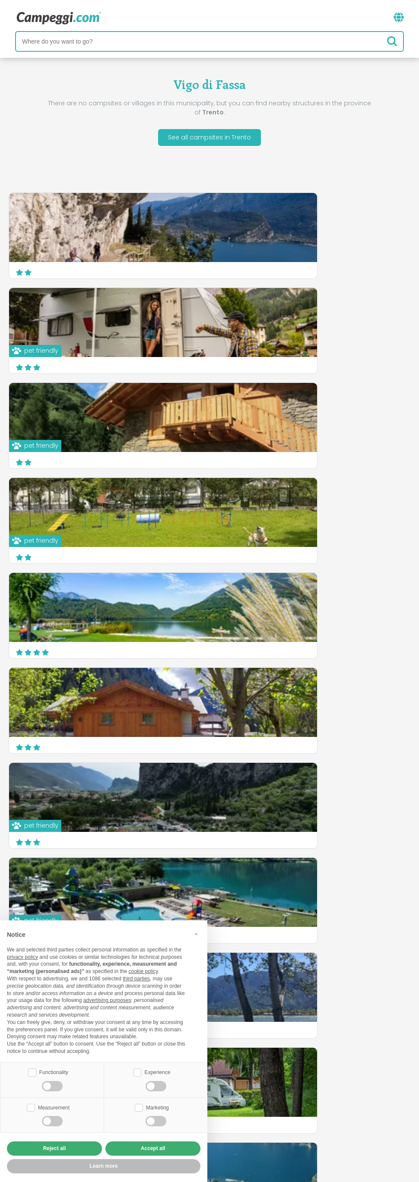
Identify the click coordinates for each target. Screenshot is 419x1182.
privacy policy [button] (22, 957)
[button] (196, 934)
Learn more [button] (103, 1166)
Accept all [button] (153, 1148)
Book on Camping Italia (276, 1110)
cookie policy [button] (143, 971)
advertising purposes (107, 1000)
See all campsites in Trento (209, 137)
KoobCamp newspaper (225, 1074)
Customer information (241, 1125)
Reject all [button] (54, 1148)
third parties (136, 979)
